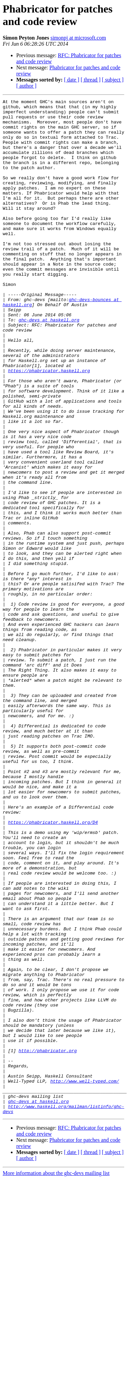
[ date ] (71, 80)
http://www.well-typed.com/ (84, 1278)
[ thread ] (91, 80)
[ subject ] (113, 80)
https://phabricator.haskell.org (49, 425)
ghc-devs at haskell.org (49, 364)
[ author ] (26, 86)
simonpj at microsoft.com (78, 38)
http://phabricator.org (48, 1241)
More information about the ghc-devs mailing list (56, 1376)
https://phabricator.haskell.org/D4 (53, 967)
